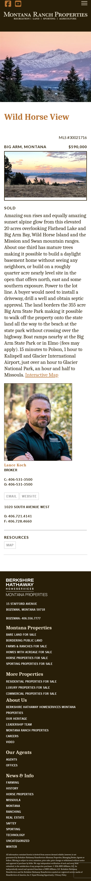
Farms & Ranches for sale (26, 646)
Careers (12, 736)
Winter (11, 846)
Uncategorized (17, 841)
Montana (13, 806)
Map (10, 545)
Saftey (11, 823)
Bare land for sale (21, 634)
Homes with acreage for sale (29, 652)
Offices (11, 765)
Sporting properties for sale (29, 664)
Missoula (13, 800)
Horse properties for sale (27, 658)
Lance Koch (15, 465)
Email (11, 496)
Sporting (13, 829)
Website (29, 496)
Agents (11, 759)
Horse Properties (19, 794)
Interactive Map (41, 375)
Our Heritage (16, 718)
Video (10, 742)
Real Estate (15, 817)
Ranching (13, 811)
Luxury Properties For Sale (28, 687)
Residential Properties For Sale (31, 681)
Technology (15, 835)
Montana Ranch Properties (27, 730)
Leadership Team (19, 724)
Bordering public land (24, 640)
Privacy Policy (60, 875)
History (12, 788)
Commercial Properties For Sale (31, 693)
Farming (12, 782)
